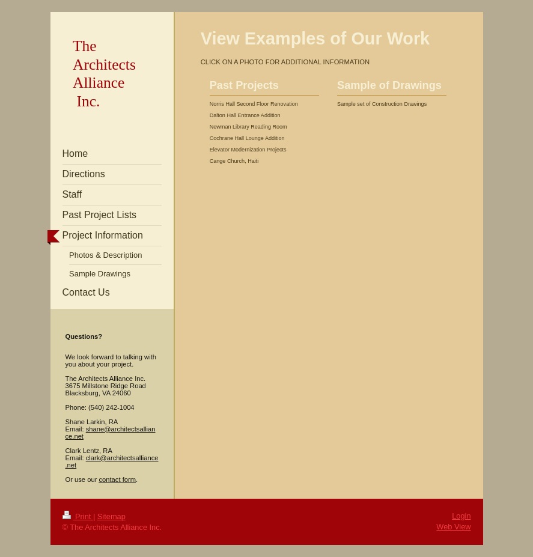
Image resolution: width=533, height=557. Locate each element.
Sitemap (111, 516)
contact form (117, 479)
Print (77, 516)
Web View (453, 526)
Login (461, 515)
